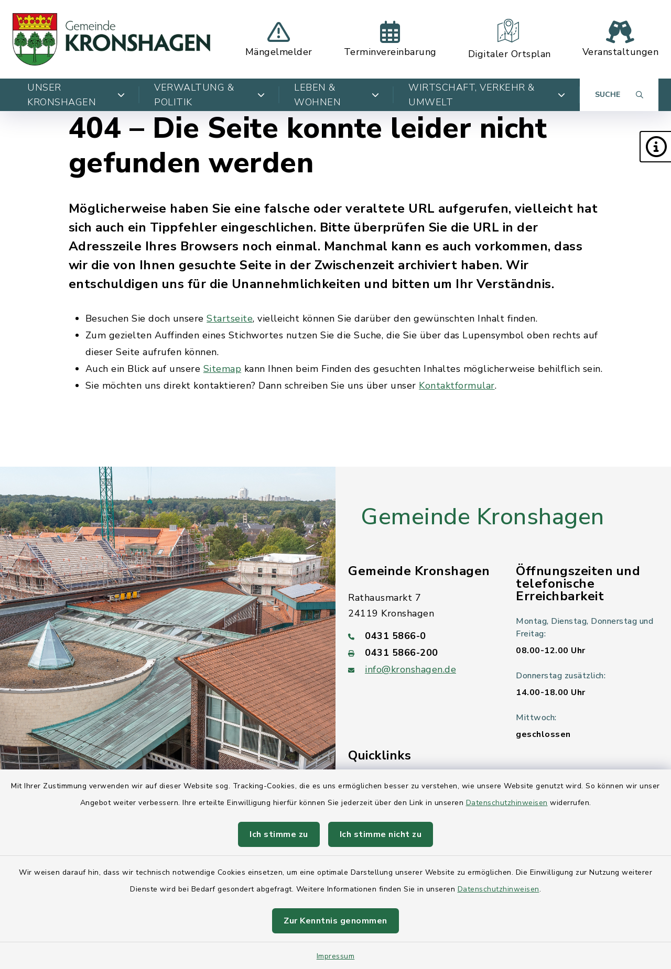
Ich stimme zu (279, 834)
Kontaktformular (457, 385)
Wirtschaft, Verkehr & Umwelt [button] (486, 94)
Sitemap (222, 368)
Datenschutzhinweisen (507, 803)
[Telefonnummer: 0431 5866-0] (419, 636)
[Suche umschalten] (619, 95)
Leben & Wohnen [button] (336, 94)
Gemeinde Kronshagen (482, 517)
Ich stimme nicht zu (381, 834)
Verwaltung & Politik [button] (209, 94)
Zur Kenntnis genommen (335, 921)
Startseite (230, 318)
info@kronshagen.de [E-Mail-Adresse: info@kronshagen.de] (410, 669)
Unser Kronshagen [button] (76, 94)
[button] (655, 146)
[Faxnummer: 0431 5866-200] (419, 652)
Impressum (336, 956)
